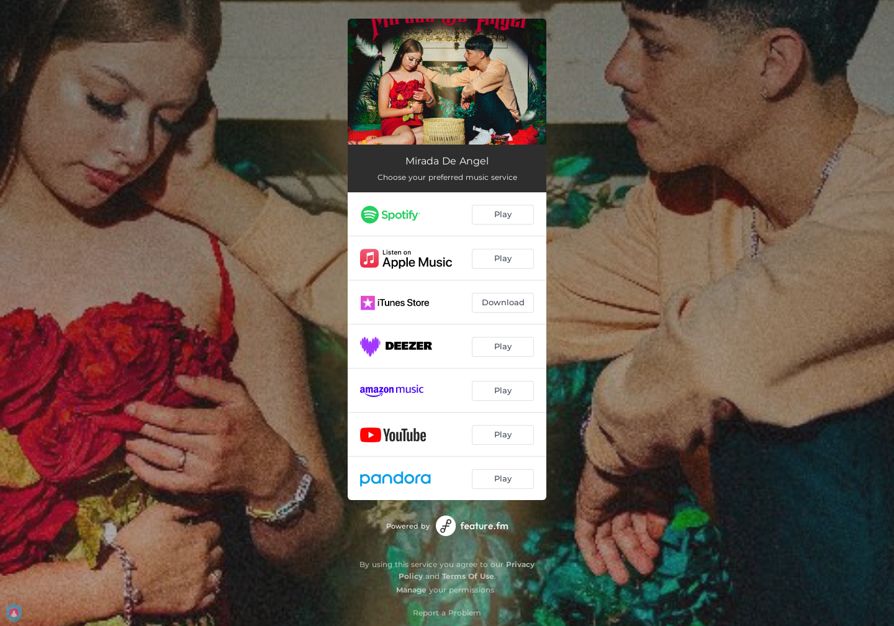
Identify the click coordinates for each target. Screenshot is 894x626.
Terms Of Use (468, 576)
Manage (411, 589)
